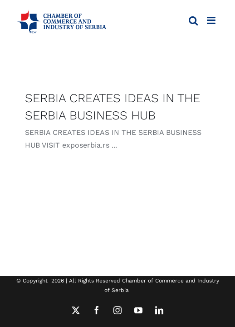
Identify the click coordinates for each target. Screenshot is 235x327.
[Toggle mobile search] (193, 20)
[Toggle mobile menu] (212, 20)
